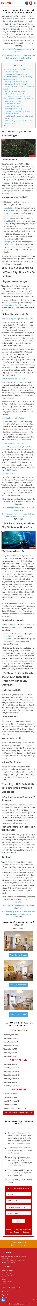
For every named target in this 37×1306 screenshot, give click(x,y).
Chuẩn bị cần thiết (12, 104)
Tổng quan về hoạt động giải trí (17, 82)
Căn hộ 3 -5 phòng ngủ (8, 1275)
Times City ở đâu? (12, 72)
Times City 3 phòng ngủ (18, 1014)
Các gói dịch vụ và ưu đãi (14, 94)
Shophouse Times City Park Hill (14, 1108)
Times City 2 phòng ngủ (18, 985)
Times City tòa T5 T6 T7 (11, 1042)
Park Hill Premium (6, 1281)
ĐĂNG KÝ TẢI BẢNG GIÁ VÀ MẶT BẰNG (18, 1113)
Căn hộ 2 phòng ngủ (7, 1273)
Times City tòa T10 (10, 1049)
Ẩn (22, 65)
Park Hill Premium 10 (11, 1097)
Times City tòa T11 (10, 1052)
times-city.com (8, 1262)
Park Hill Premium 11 (11, 1101)
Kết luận (6, 126)
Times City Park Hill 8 (11, 1086)
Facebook (5, 1291)
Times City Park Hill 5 (11, 1075)
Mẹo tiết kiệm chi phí (13, 106)
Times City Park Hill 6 (11, 1079)
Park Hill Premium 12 (11, 1104)
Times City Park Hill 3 (11, 1071)
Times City (11, 862)
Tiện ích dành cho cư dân (15, 91)
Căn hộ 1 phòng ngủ (7, 1271)
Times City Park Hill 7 (11, 1082)
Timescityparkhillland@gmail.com (13, 1260)
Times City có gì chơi (12, 305)
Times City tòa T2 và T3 (11, 1038)
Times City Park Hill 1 (11, 1064)
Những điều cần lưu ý (13, 109)
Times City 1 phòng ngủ (18, 955)
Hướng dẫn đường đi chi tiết (16, 74)
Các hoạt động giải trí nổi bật (16, 84)
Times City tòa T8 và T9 (11, 1045)
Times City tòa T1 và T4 (11, 1035)
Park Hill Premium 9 (10, 1094)
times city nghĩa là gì (8, 26)
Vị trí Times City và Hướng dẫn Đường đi (17, 69)
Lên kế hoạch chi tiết (13, 101)
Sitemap (3, 1283)
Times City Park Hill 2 (11, 1068)
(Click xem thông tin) (18, 928)
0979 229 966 (3, 1300)
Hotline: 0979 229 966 (18, 1245)
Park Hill (3, 1279)
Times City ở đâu (7, 188)
